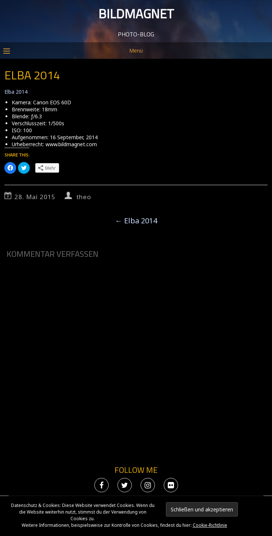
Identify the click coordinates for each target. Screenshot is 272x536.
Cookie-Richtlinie (210, 525)
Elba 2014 (16, 91)
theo (83, 197)
